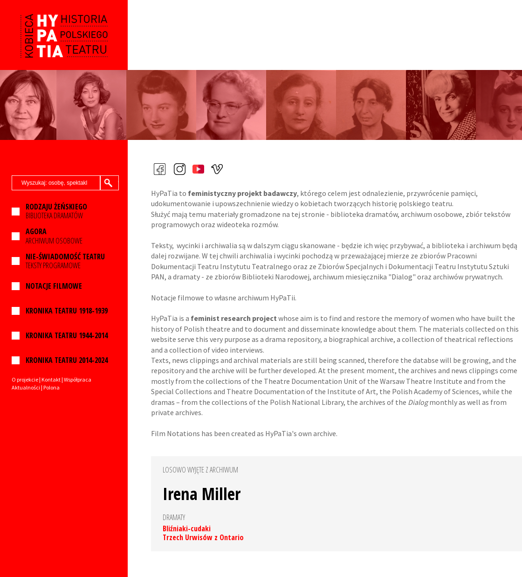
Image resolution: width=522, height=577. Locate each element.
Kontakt (51, 379)
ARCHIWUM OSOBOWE (54, 236)
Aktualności (26, 387)
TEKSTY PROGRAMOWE (65, 261)
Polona (51, 387)
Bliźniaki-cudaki (187, 528)
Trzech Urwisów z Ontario (203, 537)
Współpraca (77, 379)
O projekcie (25, 379)
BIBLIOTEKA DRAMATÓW (56, 211)
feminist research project (234, 318)
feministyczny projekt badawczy (242, 193)
